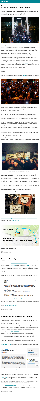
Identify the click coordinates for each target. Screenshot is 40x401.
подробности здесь (15, 220)
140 (10, 260)
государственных (15, 331)
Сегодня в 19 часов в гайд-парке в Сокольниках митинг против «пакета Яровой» (19, 218)
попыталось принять (15, 49)
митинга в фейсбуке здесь (11, 305)
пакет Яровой (37, 9)
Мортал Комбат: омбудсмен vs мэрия (13, 259)
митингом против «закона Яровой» (19, 263)
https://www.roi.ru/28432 (20, 369)
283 (10, 9)
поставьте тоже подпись (10, 385)
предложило (25, 63)
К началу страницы (35, 398)
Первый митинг (28, 61)
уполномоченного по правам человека (9, 270)
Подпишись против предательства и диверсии (16, 316)
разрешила (13, 265)
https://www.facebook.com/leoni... (20, 298)
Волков (31, 260)
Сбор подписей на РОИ (6, 344)
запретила (27, 265)
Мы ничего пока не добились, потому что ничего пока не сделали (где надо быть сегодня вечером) (19, 6)
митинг (34, 9)
